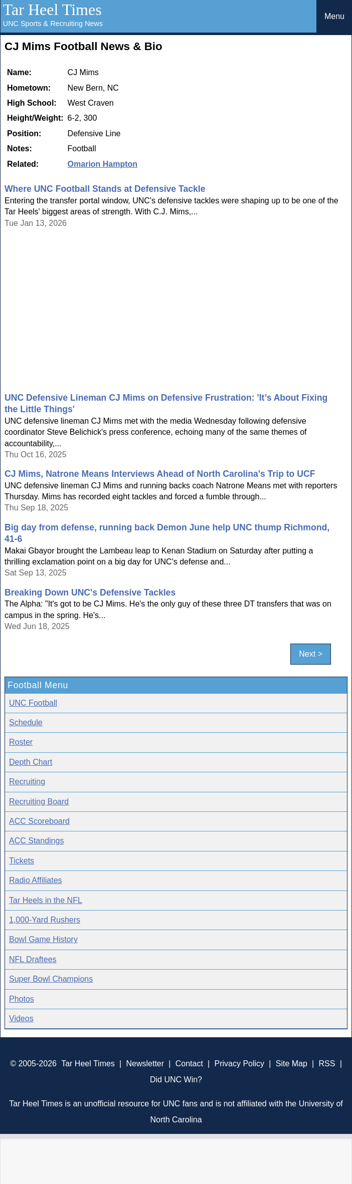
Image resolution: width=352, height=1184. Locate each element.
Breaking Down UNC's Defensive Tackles (90, 592)
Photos (21, 999)
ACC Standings (36, 840)
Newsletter (145, 1063)
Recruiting (27, 781)
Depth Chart (30, 762)
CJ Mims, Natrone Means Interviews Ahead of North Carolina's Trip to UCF (160, 474)
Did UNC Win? (176, 1079)
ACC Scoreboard (39, 821)
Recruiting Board (39, 801)
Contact (189, 1063)
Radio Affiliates (35, 880)
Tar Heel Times (52, 10)
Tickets (21, 860)
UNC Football (33, 703)
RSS (327, 1063)
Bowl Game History (43, 939)
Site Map (291, 1063)
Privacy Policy (240, 1063)
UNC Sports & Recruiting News (53, 24)
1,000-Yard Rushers (44, 920)
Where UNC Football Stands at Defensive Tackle (105, 189)
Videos (21, 1018)
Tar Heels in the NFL (45, 900)
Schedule (26, 722)
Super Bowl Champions (51, 979)
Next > (310, 654)
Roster (21, 742)
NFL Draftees (33, 959)
